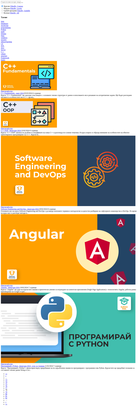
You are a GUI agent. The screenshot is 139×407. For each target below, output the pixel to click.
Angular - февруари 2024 (10, 287)
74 (6, 382)
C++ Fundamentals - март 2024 (12, 93)
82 (6, 398)
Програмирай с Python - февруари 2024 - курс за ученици (23, 366)
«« (6, 374)
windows (4, 38)
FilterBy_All (14, 13)
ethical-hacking (6, 42)
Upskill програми (10, 11)
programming (6, 28)
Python (3, 30)
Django (3, 34)
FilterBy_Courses (16, 6)
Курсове (7, 6)
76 (6, 386)
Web (2, 22)
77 (6, 388)
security (4, 40)
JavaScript (4, 26)
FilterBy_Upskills (23, 11)
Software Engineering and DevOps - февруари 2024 (20, 209)
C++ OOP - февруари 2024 (11, 131)
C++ (2, 52)
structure (4, 56)
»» (6, 404)
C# (2, 44)
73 (6, 380)
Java (2, 48)
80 (6, 394)
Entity (3, 60)
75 (6, 384)
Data (2, 36)
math (2, 32)
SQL (2, 46)
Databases (4, 24)
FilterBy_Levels (16, 8)
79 (6, 392)
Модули (7, 8)
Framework (5, 58)
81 (6, 396)
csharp (3, 54)
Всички (6, 13)
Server (3, 50)
